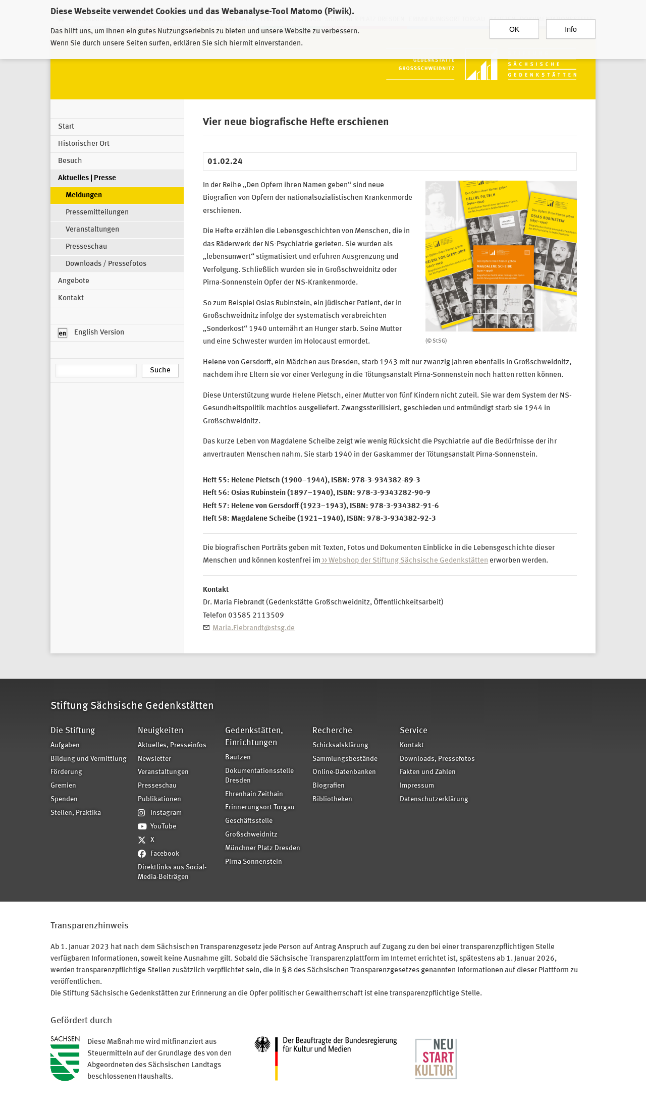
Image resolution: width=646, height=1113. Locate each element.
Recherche (332, 731)
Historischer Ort (84, 144)
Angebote (73, 281)
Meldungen (84, 195)
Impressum (417, 786)
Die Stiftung (72, 731)
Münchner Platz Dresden (262, 848)
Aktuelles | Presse (87, 178)
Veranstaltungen (92, 230)
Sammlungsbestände (345, 759)
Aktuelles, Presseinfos (172, 745)
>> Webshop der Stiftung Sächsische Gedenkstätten (404, 561)
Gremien (63, 786)
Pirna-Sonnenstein (253, 862)
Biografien (328, 786)
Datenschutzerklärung (434, 799)
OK (514, 25)
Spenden (64, 799)
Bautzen (238, 757)
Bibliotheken (332, 799)
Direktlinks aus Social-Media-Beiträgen (172, 872)
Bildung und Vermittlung (88, 759)
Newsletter (154, 759)
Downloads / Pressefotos (106, 264)
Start (66, 127)
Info (570, 25)
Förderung (66, 772)
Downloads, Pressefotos (437, 759)
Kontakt (71, 298)
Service (413, 731)
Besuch (70, 161)
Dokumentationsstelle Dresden (259, 776)
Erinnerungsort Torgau (260, 807)
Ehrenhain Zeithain (254, 794)
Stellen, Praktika (75, 813)
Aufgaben (65, 745)
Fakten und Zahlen (428, 772)
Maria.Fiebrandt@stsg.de (253, 628)
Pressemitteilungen (97, 212)
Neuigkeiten (160, 731)
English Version (91, 333)
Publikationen (159, 799)
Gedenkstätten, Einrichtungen (254, 737)
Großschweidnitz (251, 834)
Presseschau (86, 247)
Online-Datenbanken (344, 772)
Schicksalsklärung (340, 745)
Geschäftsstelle (249, 821)
